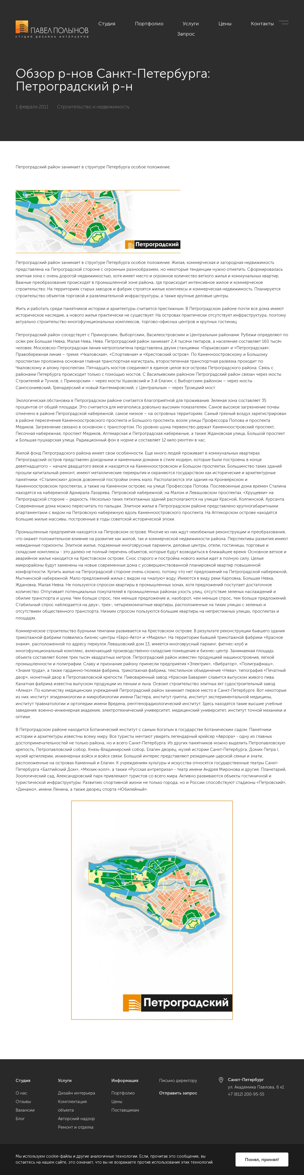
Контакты (251, 23)
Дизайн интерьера (76, 1093)
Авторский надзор (76, 1118)
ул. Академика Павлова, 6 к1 (256, 1087)
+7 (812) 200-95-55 (246, 1094)
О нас (21, 1093)
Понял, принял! (262, 1159)
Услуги (199, 23)
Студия (137, 23)
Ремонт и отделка (75, 1127)
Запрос (280, 23)
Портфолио (168, 23)
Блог (20, 1118)
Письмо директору (178, 1080)
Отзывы (23, 1101)
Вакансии (25, 1110)
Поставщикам (125, 1110)
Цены (224, 23)
